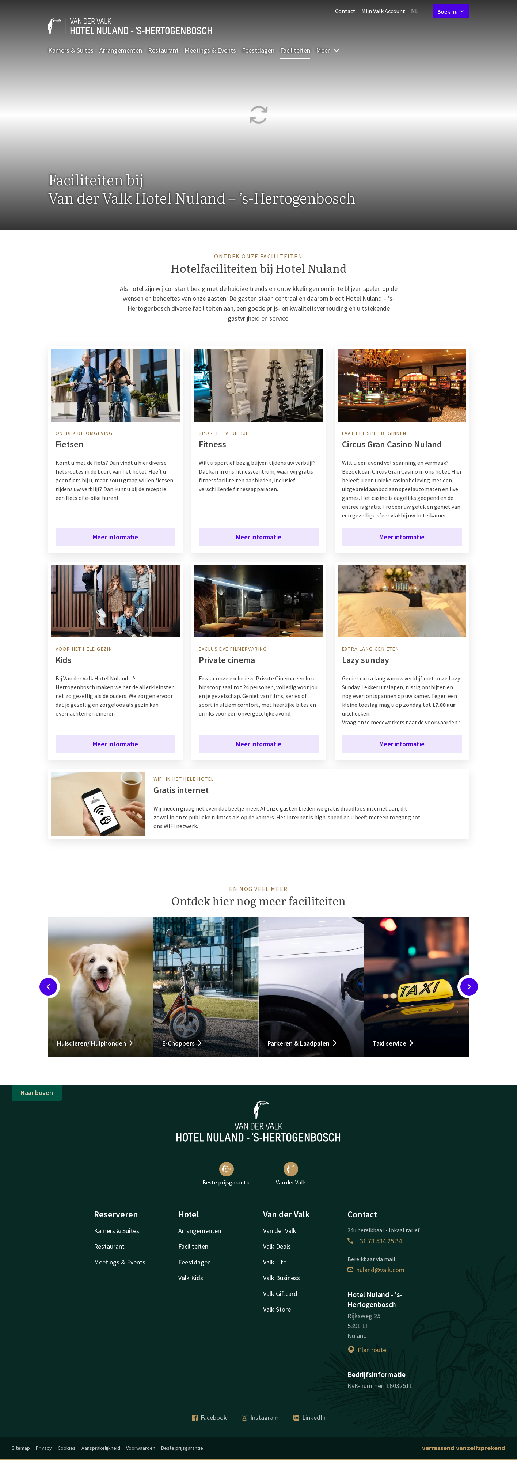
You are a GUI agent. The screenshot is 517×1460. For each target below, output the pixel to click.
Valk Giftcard (280, 1293)
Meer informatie (115, 537)
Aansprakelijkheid (100, 1448)
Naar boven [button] (36, 1092)
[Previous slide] (48, 987)
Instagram (260, 1417)
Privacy (44, 1448)
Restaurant (163, 50)
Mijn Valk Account (383, 11)
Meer (328, 50)
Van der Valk (291, 1174)
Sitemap (21, 1448)
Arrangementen (120, 50)
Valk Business (281, 1278)
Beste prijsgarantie (226, 1174)
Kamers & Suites (71, 50)
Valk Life (274, 1262)
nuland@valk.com (375, 1270)
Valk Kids (190, 1278)
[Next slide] (469, 987)
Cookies (67, 1448)
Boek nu (450, 11)
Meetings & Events (210, 50)
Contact (345, 11)
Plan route (366, 1350)
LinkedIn (309, 1417)
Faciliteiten (295, 50)
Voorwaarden (140, 1448)
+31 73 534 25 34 (374, 1241)
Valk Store (277, 1309)
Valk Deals (277, 1246)
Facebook (209, 1417)
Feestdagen (258, 50)
